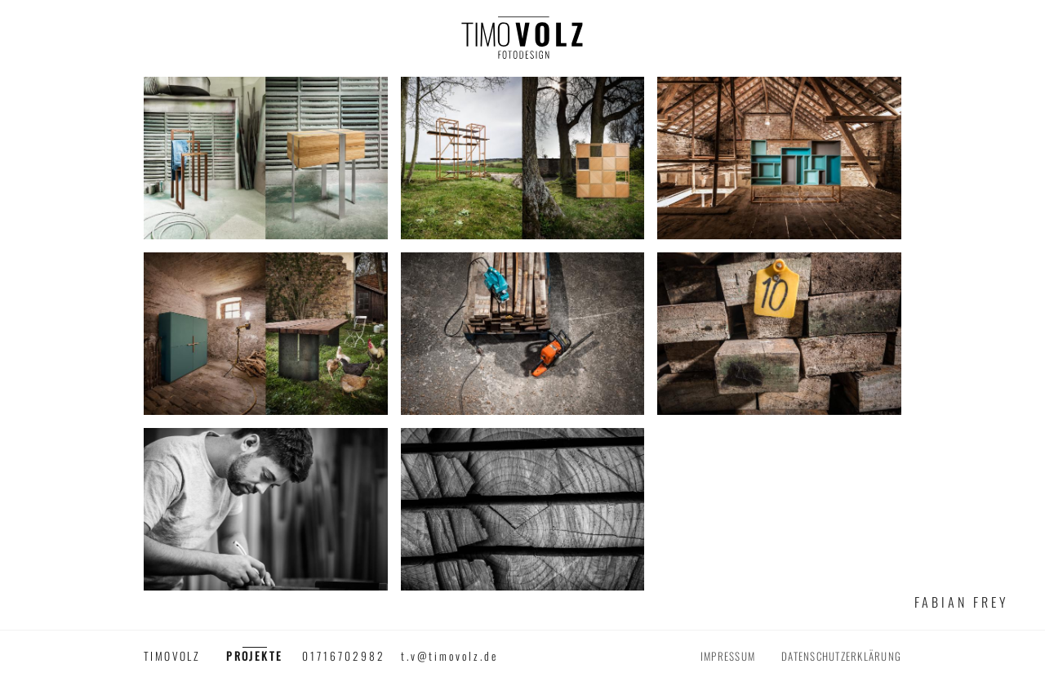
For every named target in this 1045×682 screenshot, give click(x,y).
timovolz (172, 656)
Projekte (254, 656)
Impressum (727, 656)
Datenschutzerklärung (841, 656)
